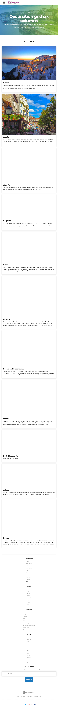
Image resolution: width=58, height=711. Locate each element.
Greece (6, 83)
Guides (28, 662)
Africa (27, 573)
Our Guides (29, 641)
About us (29, 639)
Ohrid (28, 601)
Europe (27, 561)
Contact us (29, 646)
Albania (6, 185)
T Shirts (28, 658)
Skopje (28, 594)
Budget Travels (26, 629)
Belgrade (7, 221)
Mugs (28, 655)
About (17, 699)
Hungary (6, 538)
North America (29, 563)
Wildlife (24, 620)
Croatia (6, 419)
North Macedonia (10, 456)
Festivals (24, 617)
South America (29, 568)
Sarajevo (29, 596)
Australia (28, 580)
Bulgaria (6, 319)
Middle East (28, 575)
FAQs (28, 643)
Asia (27, 570)
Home (29, 12)
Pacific (27, 566)
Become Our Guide (38, 699)
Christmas (25, 622)
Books (28, 665)
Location (29, 648)
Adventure (25, 613)
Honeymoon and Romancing (29, 627)
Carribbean (28, 577)
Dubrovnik (29, 599)
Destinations (29, 699)
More (27, 582)
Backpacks (29, 660)
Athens (6, 490)
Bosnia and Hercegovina (13, 369)
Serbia (6, 137)
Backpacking (25, 624)
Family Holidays (26, 615)
